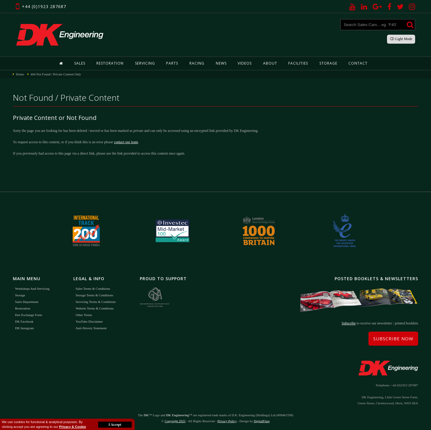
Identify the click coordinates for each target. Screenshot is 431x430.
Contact (358, 63)
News (221, 63)
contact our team (126, 142)
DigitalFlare (262, 421)
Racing (196, 63)
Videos (245, 63)
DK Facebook (24, 321)
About (270, 63)
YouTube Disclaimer (89, 321)
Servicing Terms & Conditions (95, 302)
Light (401, 39)
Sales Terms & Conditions (92, 288)
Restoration (110, 63)
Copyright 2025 (175, 421)
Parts (172, 63)
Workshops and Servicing (32, 288)
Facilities (298, 63)
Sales (79, 63)
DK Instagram (24, 328)
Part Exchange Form (28, 315)
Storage (328, 63)
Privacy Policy (226, 421)
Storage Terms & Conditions (94, 295)
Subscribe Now (393, 338)
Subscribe (349, 323)
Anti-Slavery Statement (91, 328)
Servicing (145, 63)
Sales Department (26, 302)
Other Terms (83, 315)
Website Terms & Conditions (94, 308)
